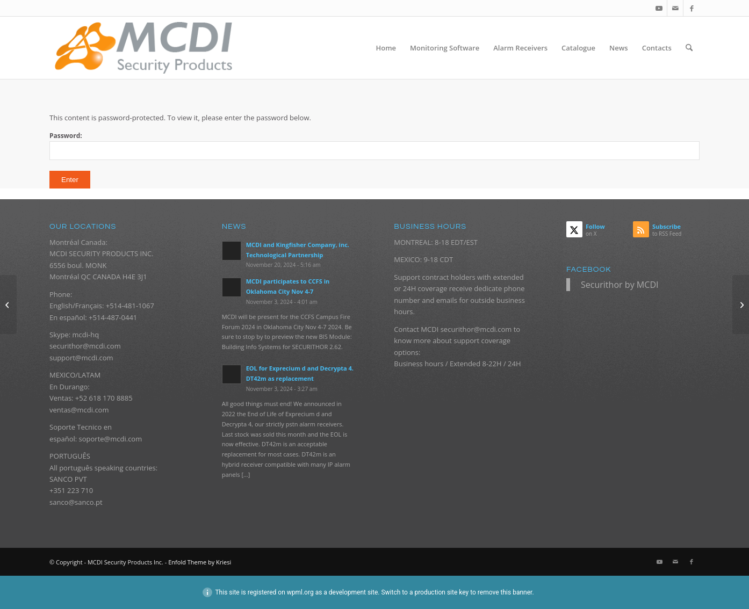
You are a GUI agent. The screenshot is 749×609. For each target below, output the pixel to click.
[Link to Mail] (675, 8)
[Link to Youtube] (659, 8)
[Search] (689, 48)
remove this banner (505, 592)
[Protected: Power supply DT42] (740, 304)
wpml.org (300, 592)
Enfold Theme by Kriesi (199, 562)
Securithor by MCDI (620, 285)
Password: (374, 145)
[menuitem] (386, 48)
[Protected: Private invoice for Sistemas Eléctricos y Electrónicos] (8, 304)
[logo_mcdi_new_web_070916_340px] (143, 48)
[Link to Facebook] (691, 8)
